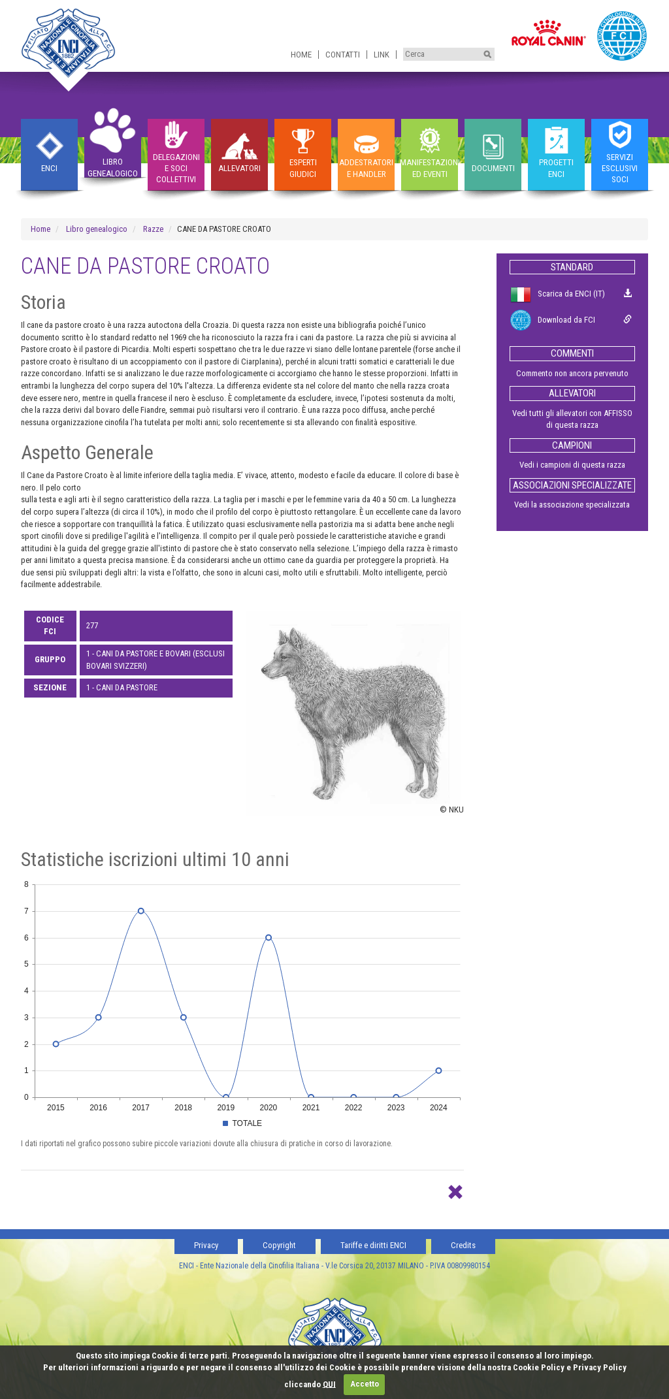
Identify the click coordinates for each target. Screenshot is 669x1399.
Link (381, 54)
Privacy (206, 1245)
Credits (463, 1245)
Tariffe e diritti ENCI (373, 1245)
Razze (153, 229)
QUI (329, 1384)
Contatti (342, 54)
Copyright (279, 1245)
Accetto (364, 1384)
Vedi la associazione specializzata (572, 504)
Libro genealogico (96, 229)
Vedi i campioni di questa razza (572, 465)
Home (301, 54)
